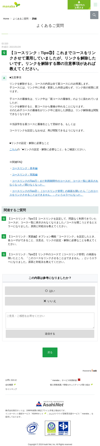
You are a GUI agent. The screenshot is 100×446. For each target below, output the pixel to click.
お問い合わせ (11, 380)
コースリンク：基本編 (24, 168)
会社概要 (9, 385)
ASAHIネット (37, 414)
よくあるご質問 (20, 18)
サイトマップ (11, 389)
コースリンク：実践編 (24, 174)
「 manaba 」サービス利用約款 (63, 380)
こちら (13, 149)
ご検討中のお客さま (79, 6)
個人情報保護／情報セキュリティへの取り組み (70, 385)
